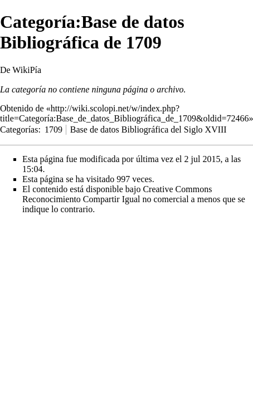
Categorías (19, 129)
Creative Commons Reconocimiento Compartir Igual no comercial (117, 194)
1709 (53, 129)
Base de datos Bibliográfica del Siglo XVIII (148, 129)
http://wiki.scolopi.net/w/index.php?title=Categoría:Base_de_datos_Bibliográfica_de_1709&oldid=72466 (124, 113)
